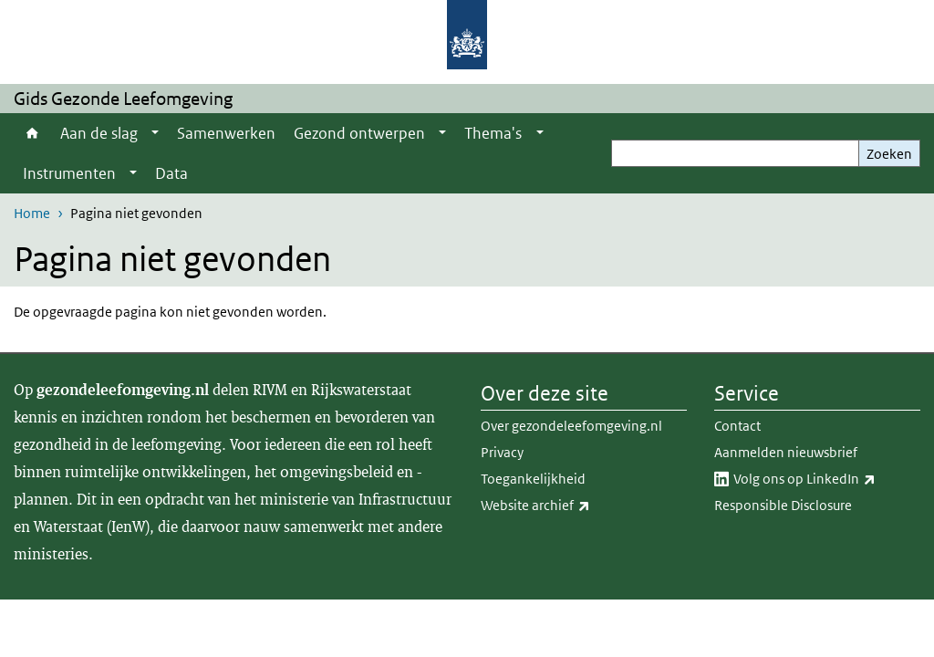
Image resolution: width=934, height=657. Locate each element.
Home (32, 133)
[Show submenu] (155, 133)
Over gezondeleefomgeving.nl (571, 425)
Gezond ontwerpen (359, 133)
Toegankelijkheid (533, 478)
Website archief (575, 505)
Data (171, 173)
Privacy (502, 452)
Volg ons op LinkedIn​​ (826, 479)
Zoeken (889, 153)
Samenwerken (226, 133)
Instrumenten (69, 173)
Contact (737, 425)
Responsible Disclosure (783, 505)
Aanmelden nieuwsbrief (785, 452)
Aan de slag (99, 133)
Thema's (493, 133)
